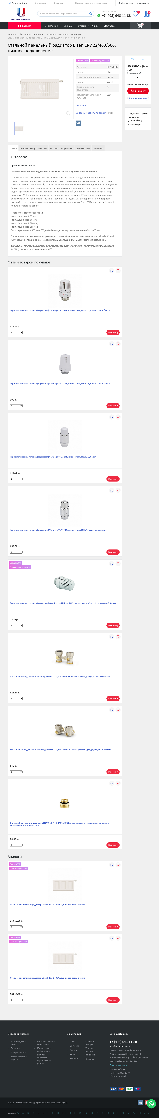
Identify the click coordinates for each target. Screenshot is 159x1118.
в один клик (138, 98)
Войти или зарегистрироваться (134, 3)
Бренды (68, 25)
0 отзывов (81, 105)
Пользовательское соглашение (46, 1043)
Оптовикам (40, 2)
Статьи (82, 25)
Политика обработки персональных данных (44, 1059)
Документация (83, 148)
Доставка (109, 25)
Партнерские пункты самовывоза (91, 2)
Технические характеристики (33, 148)
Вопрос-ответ (67, 148)
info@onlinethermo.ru (120, 1046)
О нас (72, 1041)
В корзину (140, 90)
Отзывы (54, 148)
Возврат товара (18, 1052)
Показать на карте (118, 1065)
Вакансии (58, 2)
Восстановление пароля (18, 1058)
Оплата (73, 1050)
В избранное (132, 59)
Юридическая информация (44, 1049)
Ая (18, 1112)
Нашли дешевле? (134, 73)
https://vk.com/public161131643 (140, 1102)
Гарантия (15, 1048)
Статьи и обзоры (90, 1043)
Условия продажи (90, 1049)
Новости (74, 1058)
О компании (51, 25)
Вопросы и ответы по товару (94, 112)
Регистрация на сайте (18, 1043)
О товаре (13, 148)
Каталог (26, 25)
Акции (95, 25)
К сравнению (143, 59)
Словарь (90, 1059)
